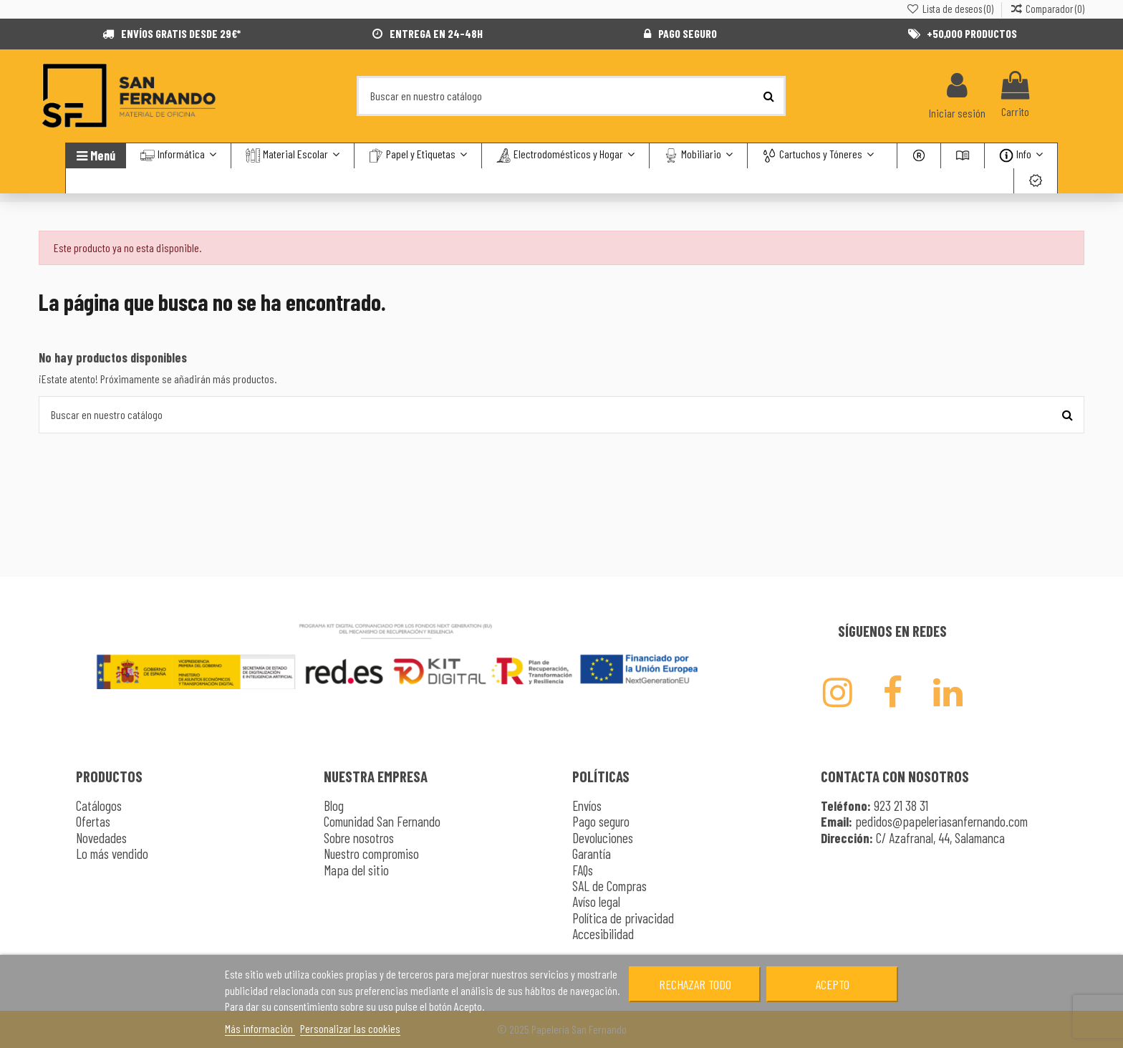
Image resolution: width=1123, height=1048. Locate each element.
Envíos (587, 805)
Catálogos (99, 805)
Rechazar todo (695, 984)
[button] (817, 155)
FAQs (582, 870)
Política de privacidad (623, 918)
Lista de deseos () (950, 8)
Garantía (591, 853)
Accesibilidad (603, 934)
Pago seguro (601, 821)
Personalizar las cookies (350, 1028)
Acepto (832, 984)
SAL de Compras (609, 886)
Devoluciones (602, 838)
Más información (260, 1028)
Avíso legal (596, 901)
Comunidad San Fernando (382, 821)
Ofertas (93, 821)
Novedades (101, 838)
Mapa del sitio (356, 870)
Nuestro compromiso (371, 853)
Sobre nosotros (359, 838)
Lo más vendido (112, 853)
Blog (334, 805)
